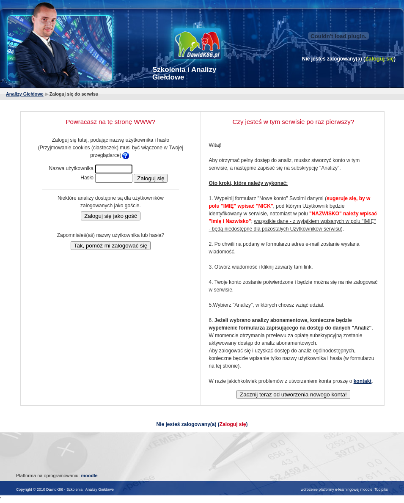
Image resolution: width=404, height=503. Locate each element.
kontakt (363, 381)
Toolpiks (381, 489)
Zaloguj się (379, 58)
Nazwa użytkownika (71, 168)
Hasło (86, 178)
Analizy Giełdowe (25, 93)
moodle (89, 475)
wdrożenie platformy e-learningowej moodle (337, 489)
